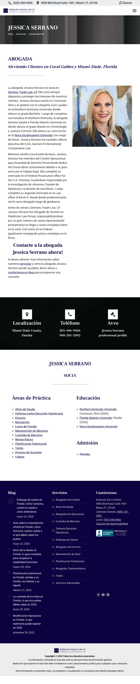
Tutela (19, 448)
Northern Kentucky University (98, 409)
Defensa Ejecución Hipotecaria (66, 530)
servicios (25, 263)
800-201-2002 (70, 335)
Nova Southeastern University (34, 135)
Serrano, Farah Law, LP (22, 92)
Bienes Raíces (24, 439)
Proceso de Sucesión (28, 452)
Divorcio (20, 418)
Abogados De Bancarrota (70, 514)
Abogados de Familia (68, 499)
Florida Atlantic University (96, 418)
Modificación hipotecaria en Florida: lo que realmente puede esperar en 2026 (27, 621)
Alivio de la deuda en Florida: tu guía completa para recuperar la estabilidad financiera (27, 556)
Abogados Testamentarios (71, 568)
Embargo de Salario (67, 539)
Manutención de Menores (31, 430)
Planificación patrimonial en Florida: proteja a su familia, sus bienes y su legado (27, 579)
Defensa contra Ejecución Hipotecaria (39, 413)
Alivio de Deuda (25, 409)
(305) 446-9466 (23, 2)
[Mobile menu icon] (134, 10)
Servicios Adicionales (68, 582)
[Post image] (11, 501)
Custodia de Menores (28, 435)
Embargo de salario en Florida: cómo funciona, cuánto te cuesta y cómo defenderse (30, 505)
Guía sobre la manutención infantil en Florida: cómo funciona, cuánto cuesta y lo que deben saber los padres (28, 530)
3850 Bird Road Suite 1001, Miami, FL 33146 (69, 2)
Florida (85, 454)
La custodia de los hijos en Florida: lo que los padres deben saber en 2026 (28, 600)
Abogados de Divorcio (68, 546)
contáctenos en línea (21, 272)
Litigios (19, 456)
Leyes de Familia (26, 426)
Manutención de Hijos (68, 554)
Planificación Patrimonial (31, 443)
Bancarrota (22, 422)
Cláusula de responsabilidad (112, 523)
